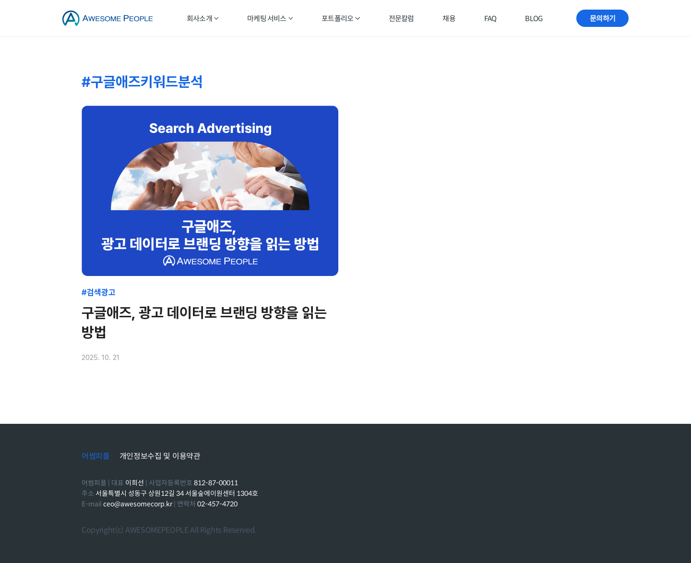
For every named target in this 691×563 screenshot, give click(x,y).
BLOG (533, 18)
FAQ (490, 18)
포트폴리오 (341, 18)
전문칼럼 (401, 18)
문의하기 (602, 18)
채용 (448, 18)
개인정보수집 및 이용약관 (160, 456)
